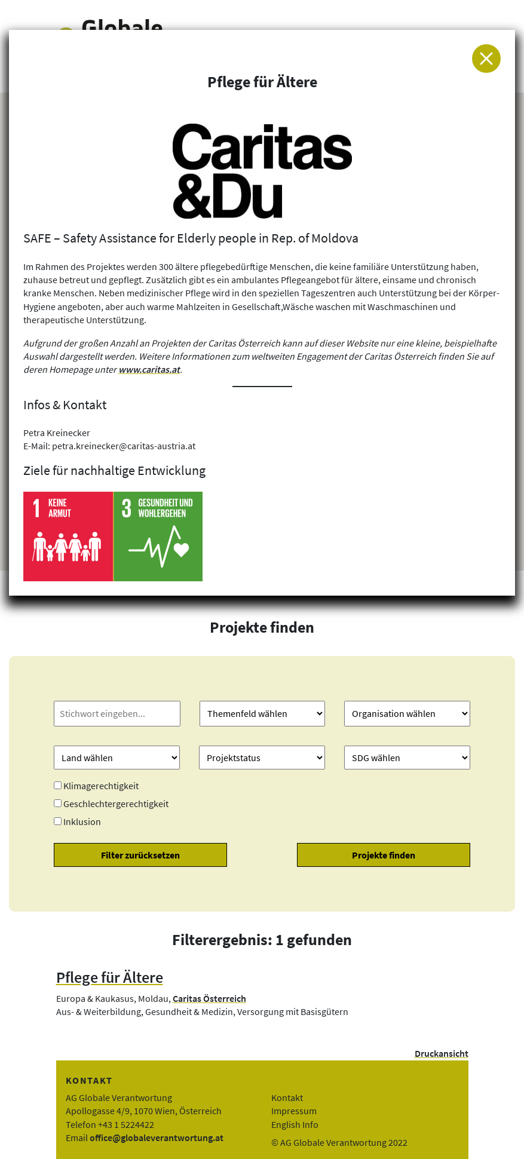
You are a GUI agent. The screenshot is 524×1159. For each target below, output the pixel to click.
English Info (294, 1124)
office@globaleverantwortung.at (156, 1137)
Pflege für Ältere (109, 977)
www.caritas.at (149, 369)
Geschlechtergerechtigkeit (115, 804)
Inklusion (82, 821)
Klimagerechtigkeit (101, 786)
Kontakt (287, 1097)
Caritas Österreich (209, 998)
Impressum (294, 1111)
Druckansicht (441, 1053)
